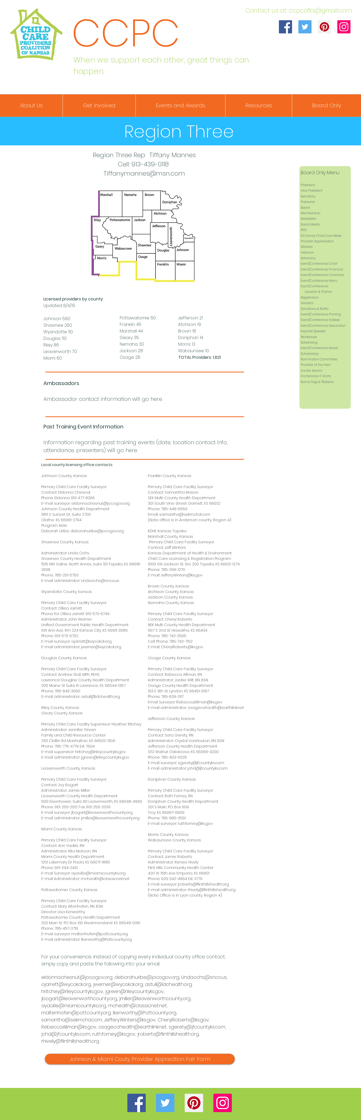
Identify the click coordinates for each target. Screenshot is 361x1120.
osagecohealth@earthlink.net (216, 707)
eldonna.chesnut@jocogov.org (100, 503)
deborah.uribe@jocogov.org (97, 531)
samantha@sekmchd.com (184, 514)
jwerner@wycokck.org (101, 647)
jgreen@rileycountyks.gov (105, 757)
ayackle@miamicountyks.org (98, 873)
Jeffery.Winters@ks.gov (181, 575)
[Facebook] (285, 26)
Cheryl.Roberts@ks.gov (182, 647)
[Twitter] (305, 26)
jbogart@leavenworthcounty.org (102, 812)
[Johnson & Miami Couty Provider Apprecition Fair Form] (140, 1059)
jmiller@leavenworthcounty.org (110, 818)
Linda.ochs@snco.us (100, 580)
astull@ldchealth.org (100, 696)
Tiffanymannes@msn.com (144, 173)
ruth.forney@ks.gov (195, 823)
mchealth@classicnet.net (105, 878)
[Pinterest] (324, 26)
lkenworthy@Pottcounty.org (106, 939)
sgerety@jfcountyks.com (201, 762)
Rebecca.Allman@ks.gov (199, 702)
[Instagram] (343, 26)
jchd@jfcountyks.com (208, 768)
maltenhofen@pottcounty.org (99, 934)
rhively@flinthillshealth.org (211, 889)
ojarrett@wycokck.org (91, 641)
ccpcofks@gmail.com (320, 10)
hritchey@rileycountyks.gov (100, 751)
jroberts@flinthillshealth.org (203, 884)
